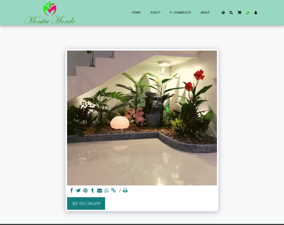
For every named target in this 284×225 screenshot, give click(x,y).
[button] (231, 12)
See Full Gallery (86, 203)
